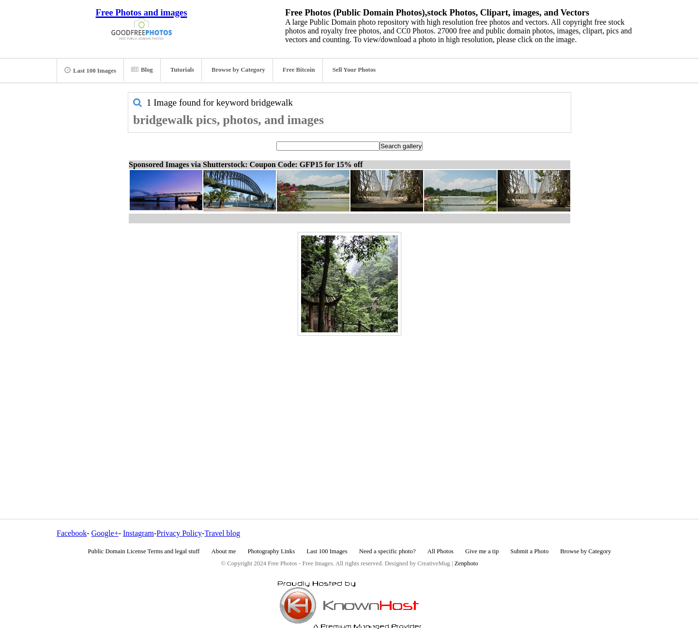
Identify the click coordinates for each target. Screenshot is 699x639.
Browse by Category (238, 69)
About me (224, 551)
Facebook (72, 533)
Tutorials (182, 69)
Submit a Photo (529, 551)
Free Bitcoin (299, 69)
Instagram (138, 533)
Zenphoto (466, 563)
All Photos (440, 551)
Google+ (105, 533)
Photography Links (271, 551)
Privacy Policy (179, 533)
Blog (142, 69)
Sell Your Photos (354, 69)
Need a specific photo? (387, 551)
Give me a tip (482, 551)
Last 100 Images (90, 70)
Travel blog (222, 533)
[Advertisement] (349, 406)
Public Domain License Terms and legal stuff (144, 551)
